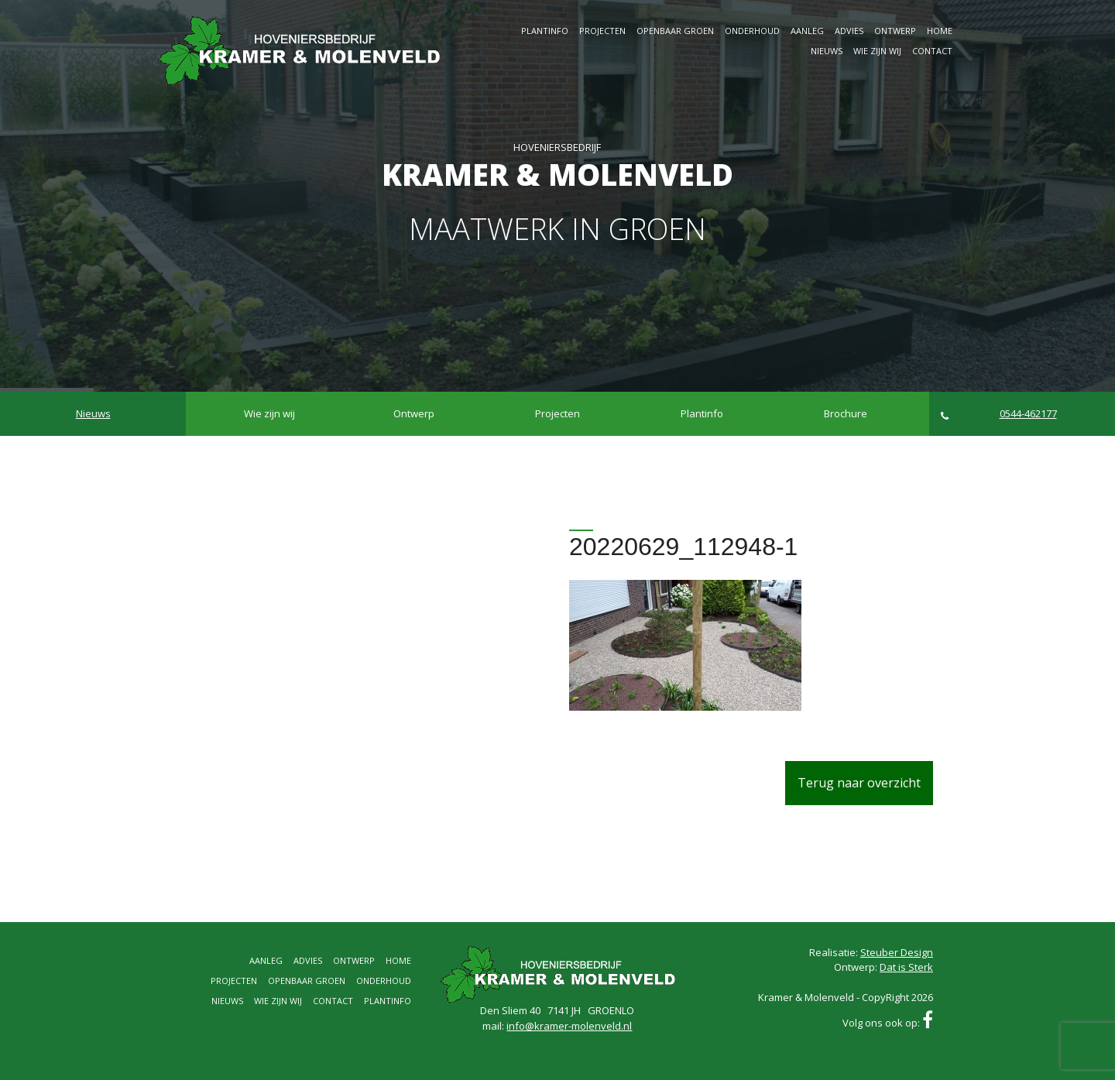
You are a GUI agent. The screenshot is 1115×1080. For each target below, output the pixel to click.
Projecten (602, 30)
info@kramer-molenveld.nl (569, 1026)
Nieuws (826, 51)
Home (939, 30)
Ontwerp (895, 30)
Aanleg (807, 30)
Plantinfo (544, 30)
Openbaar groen (675, 30)
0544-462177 (999, 413)
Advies (849, 30)
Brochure (845, 413)
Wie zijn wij (877, 51)
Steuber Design (896, 952)
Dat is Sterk (906, 967)
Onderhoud (752, 30)
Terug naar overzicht (859, 782)
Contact (932, 51)
